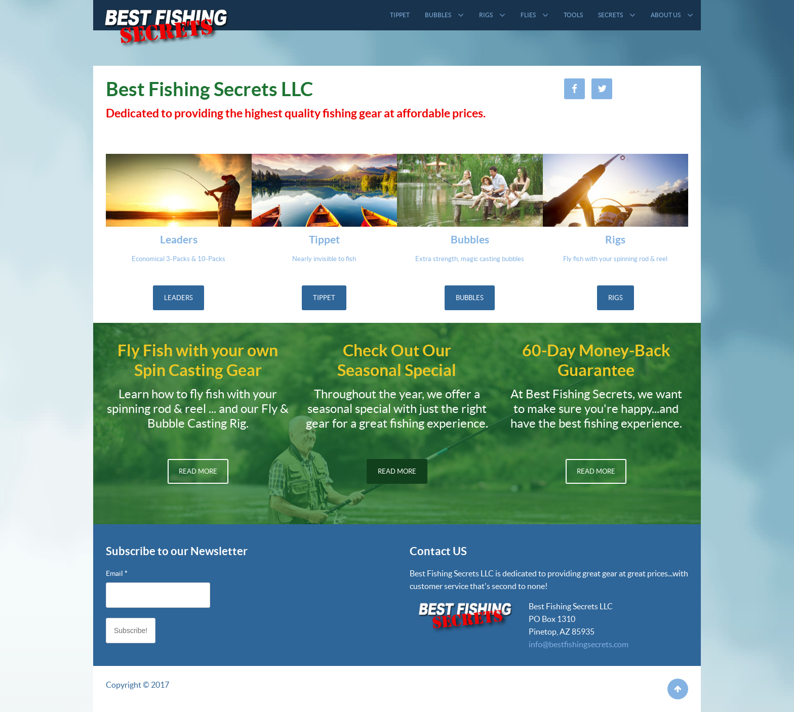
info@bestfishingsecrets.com (578, 644)
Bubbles (470, 298)
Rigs (615, 298)
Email (117, 573)
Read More (198, 471)
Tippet (324, 298)
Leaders (178, 298)
